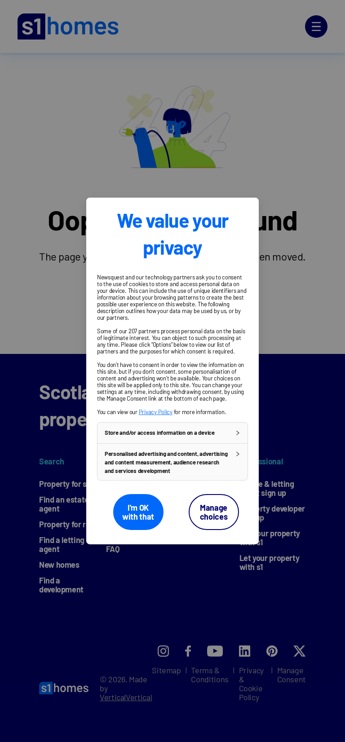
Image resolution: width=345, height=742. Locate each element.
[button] (172, 433)
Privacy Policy (155, 411)
